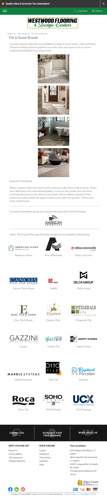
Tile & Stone (22, 33)
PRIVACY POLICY (71, 494)
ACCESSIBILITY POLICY (87, 494)
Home (9, 33)
